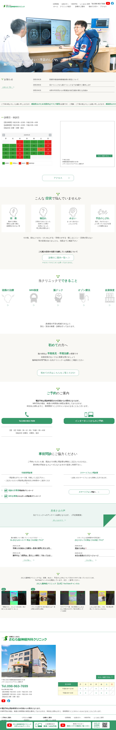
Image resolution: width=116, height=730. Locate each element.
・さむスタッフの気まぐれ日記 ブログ (76, 712)
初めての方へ (93, 6)
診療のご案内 (81, 6)
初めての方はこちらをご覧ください (59, 362)
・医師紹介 (26, 718)
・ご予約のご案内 (5, 708)
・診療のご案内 (47, 708)
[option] (58, 41)
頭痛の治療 (48, 718)
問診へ (89, 482)
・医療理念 (26, 710)
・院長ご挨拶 (27, 713)
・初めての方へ (5, 714)
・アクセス (3, 720)
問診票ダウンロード (18, 480)
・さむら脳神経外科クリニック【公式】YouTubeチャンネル (82, 717)
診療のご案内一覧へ (59, 258)
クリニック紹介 (66, 6)
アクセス (103, 6)
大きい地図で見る (104, 156)
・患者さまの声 (5, 717)
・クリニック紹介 (26, 708)
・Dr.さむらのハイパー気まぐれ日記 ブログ (77, 714)
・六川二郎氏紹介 (28, 715)
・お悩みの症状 (48, 713)
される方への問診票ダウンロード (22, 486)
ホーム (55, 6)
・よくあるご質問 (84, 4)
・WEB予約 (73, 4)
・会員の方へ (64, 4)
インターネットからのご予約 (89, 411)
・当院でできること (50, 715)
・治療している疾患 (50, 710)
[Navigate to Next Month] (50, 135)
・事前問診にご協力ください (9, 711)
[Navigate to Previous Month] (3, 135)
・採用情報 (55, 4)
